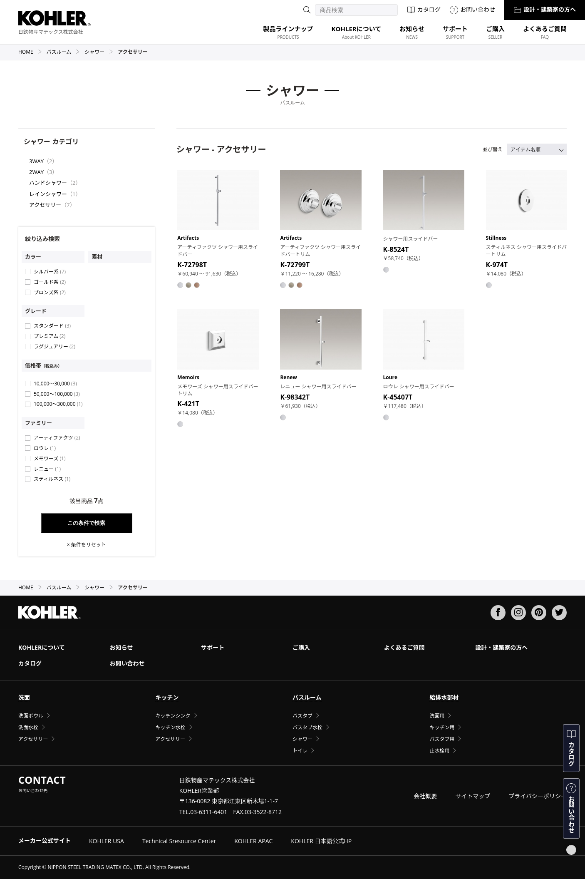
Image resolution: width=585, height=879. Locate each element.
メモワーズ (49, 458)
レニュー (47, 468)
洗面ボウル (30, 715)
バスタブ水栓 (307, 727)
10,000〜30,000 (55, 383)
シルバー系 (50, 271)
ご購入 (301, 647)
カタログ (424, 9)
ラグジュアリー (54, 346)
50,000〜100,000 (57, 393)
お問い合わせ (472, 9)
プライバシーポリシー (537, 796)
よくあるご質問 (404, 647)
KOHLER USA (106, 841)
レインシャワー (48, 194)
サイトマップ (472, 796)
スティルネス (52, 478)
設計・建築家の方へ (544, 9)
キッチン (166, 697)
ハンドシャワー (48, 182)
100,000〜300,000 (58, 403)
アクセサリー (45, 205)
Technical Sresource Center (179, 841)
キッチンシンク (172, 715)
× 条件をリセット (86, 544)
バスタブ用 (441, 738)
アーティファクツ (57, 437)
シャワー (98, 51)
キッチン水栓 (170, 727)
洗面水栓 (28, 727)
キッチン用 (441, 727)
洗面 (24, 697)
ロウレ (45, 448)
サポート (212, 647)
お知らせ (121, 647)
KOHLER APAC (253, 841)
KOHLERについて (41, 647)
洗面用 (436, 715)
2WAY (36, 172)
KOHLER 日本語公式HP (321, 841)
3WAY (36, 161)
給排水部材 (444, 697)
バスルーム (63, 51)
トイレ (299, 750)
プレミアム (49, 336)
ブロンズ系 (50, 292)
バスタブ (302, 715)
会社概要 (425, 796)
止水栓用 (439, 750)
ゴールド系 (50, 282)
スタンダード (52, 325)
